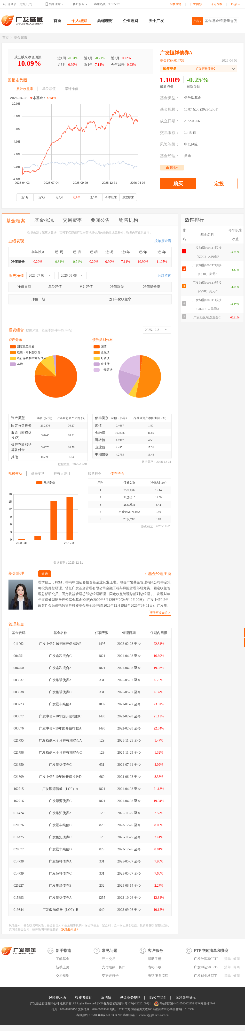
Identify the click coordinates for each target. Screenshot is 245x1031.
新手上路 (62, 967)
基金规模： (169, 109)
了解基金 (62, 959)
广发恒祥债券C (60, 873)
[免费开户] (25, 4)
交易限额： (169, 133)
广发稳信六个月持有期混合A (60, 740)
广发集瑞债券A (60, 680)
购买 (178, 183)
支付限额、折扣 (114, 967)
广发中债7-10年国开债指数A (60, 728)
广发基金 (22, 20)
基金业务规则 (130, 997)
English (235, 4)
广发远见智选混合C (207, 317)
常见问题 (109, 951)
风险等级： (169, 144)
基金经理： (169, 156)
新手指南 (63, 951)
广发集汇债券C (60, 837)
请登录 (12, 4)
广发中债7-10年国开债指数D (60, 777)
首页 (57, 21)
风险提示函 (57, 997)
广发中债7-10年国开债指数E (60, 644)
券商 (236, 959)
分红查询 (164, 275)
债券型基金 (192, 98)
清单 (227, 959)
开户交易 (108, 959)
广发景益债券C (60, 764)
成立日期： (169, 121)
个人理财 (79, 21)
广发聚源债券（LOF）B (60, 910)
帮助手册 (154, 959)
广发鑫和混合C (60, 656)
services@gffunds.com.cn (153, 1015)
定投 (219, 183)
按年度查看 (162, 241)
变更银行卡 (110, 976)
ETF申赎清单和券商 (211, 951)
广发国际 (196, 4)
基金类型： (169, 98)
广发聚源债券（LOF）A (60, 789)
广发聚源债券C (60, 801)
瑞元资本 (216, 4)
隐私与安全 (158, 997)
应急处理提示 (186, 997)
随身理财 (55, 4)
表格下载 (154, 967)
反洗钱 (106, 997)
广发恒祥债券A (60, 861)
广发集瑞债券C (60, 692)
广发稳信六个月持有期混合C (60, 752)
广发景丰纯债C (60, 825)
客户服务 (78, 4)
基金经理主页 (159, 574)
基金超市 (20, 37)
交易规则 (62, 976)
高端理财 (105, 21)
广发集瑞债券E (60, 885)
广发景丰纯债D (60, 849)
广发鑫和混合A (60, 668)
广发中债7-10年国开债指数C (60, 716)
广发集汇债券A (60, 813)
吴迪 (187, 156)
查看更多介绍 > (160, 612)
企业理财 (130, 21)
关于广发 (156, 21)
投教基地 (175, 4)
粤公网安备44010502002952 (176, 1003)
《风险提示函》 (69, 929)
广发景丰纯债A (60, 704)
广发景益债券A (60, 897)
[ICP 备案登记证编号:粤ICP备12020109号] (123, 1003)
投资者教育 (83, 997)
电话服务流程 (158, 976)
